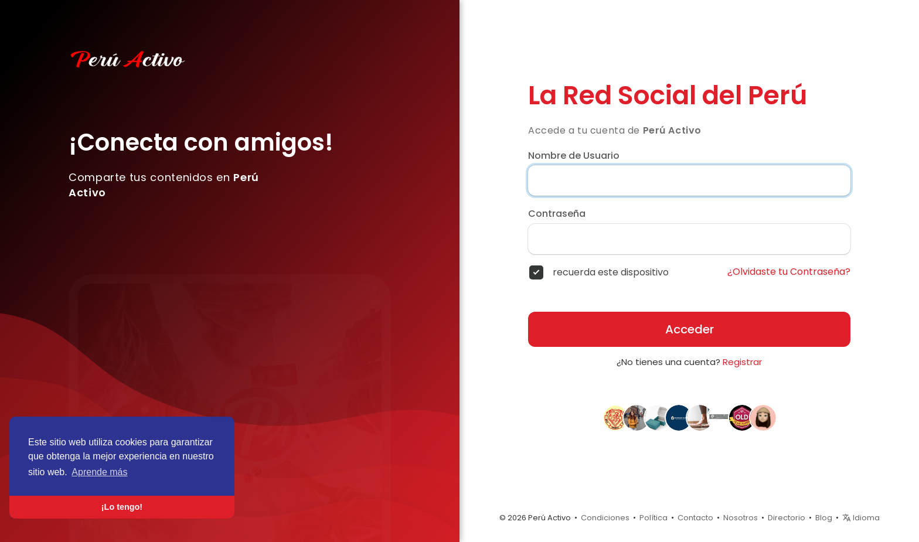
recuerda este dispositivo (611, 272)
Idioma (861, 517)
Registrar (742, 362)
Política (653, 517)
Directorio (786, 517)
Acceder (689, 329)
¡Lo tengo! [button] (121, 507)
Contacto (695, 517)
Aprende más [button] (99, 472)
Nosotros (740, 517)
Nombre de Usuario (574, 155)
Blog (823, 517)
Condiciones (605, 517)
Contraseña (557, 213)
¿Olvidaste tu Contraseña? (788, 271)
